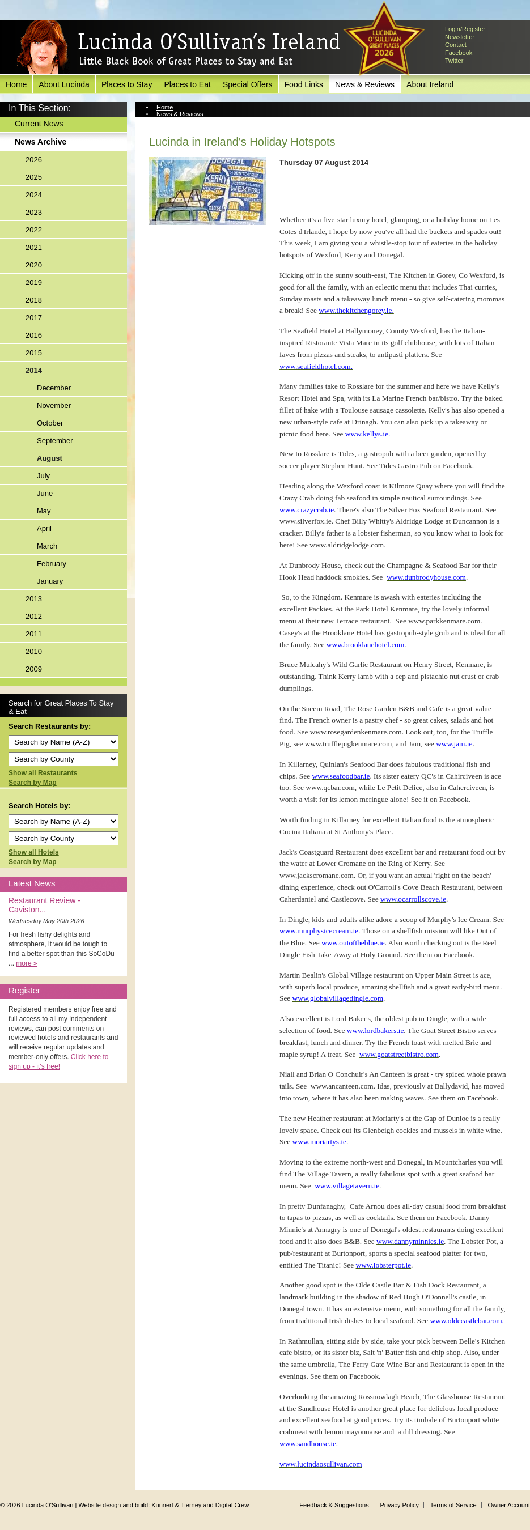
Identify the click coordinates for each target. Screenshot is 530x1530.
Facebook (458, 52)
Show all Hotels (34, 852)
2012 (34, 616)
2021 (34, 247)
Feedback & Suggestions (333, 1505)
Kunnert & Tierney (176, 1505)
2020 (34, 265)
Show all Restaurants (43, 773)
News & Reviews (365, 84)
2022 (34, 230)
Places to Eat (187, 84)
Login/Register (465, 29)
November (54, 405)
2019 (34, 282)
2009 (34, 669)
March (47, 546)
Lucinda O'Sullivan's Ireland (178, 47)
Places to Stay (126, 84)
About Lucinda (64, 84)
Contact (456, 44)
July (43, 475)
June (45, 493)
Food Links (304, 84)
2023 (34, 212)
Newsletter (459, 36)
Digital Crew (232, 1505)
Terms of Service (453, 1505)
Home (16, 84)
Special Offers (248, 84)
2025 (34, 177)
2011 (34, 634)
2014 (34, 370)
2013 (34, 598)
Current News (39, 123)
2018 (34, 300)
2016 (34, 335)
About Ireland (429, 84)
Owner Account (508, 1505)
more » (26, 963)
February (51, 563)
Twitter (454, 60)
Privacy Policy (399, 1505)
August (49, 458)
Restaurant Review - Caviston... (44, 905)
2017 (34, 317)
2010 (34, 651)
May (44, 511)
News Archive (40, 141)
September (55, 440)
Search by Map (33, 783)
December (54, 388)
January (50, 581)
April (44, 528)
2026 (34, 159)
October (50, 423)
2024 (34, 194)
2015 (34, 352)
